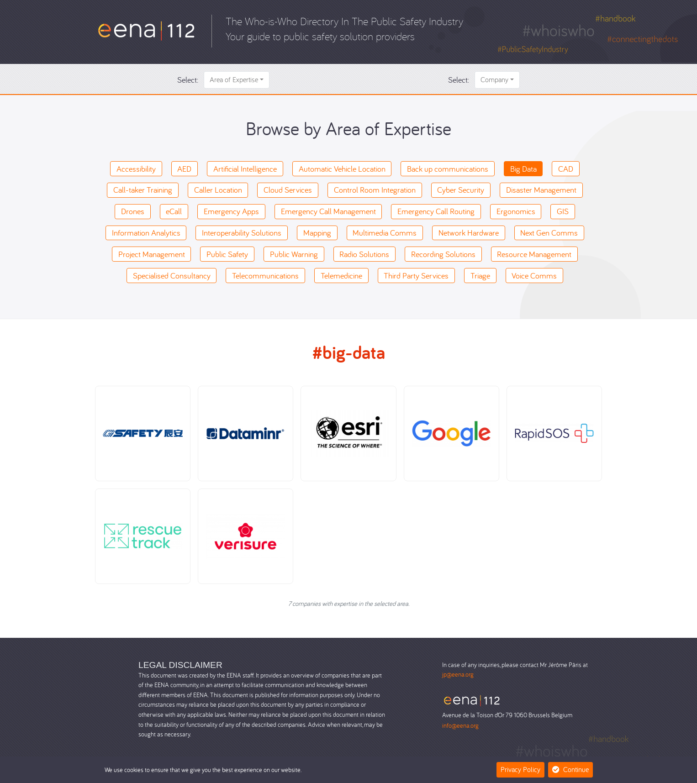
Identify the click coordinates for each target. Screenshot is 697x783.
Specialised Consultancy (172, 275)
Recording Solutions (443, 254)
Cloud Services (288, 189)
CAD (565, 168)
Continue (570, 769)
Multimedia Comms (385, 232)
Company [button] (494, 79)
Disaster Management (541, 189)
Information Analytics (146, 232)
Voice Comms (534, 275)
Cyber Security (460, 189)
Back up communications (447, 168)
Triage (480, 275)
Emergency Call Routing (436, 211)
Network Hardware (468, 232)
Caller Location (218, 189)
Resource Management (534, 254)
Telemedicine (341, 275)
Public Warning (294, 254)
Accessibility (136, 168)
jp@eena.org (458, 674)
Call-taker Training (142, 189)
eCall (174, 211)
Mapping (317, 232)
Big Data (523, 168)
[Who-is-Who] (146, 30)
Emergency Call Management (328, 211)
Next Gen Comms (549, 232)
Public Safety (227, 254)
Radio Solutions (364, 254)
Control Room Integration (375, 189)
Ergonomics (515, 211)
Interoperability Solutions (241, 232)
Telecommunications (265, 275)
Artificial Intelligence (245, 168)
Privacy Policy (520, 769)
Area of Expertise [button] (234, 79)
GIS (563, 211)
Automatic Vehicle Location (342, 168)
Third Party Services (416, 275)
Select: (187, 79)
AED (184, 168)
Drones (132, 211)
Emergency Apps (231, 211)
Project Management (151, 254)
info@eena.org (460, 725)
